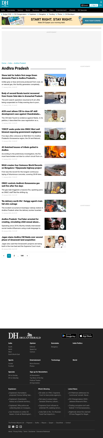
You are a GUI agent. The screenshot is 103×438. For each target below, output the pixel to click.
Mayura (44, 423)
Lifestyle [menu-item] (72, 10)
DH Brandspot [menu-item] (69, 14)
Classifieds (59, 423)
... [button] (18, 256)
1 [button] (8, 256)
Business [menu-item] (36, 10)
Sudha (37, 423)
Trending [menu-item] (52, 14)
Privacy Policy (17, 431)
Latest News (72, 389)
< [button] (3, 256)
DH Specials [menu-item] (82, 10)
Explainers (12, 389)
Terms (25, 431)
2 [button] (14, 256)
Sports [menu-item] (44, 10)
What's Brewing (44, 389)
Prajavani (29, 423)
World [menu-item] (28, 10)
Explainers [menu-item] (33, 14)
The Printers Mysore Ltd (16, 423)
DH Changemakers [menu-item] (20, 14)
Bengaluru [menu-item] (42, 14)
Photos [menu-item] (60, 14)
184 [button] (22, 256)
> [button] (27, 256)
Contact (68, 423)
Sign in (94, 5)
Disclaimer (32, 431)
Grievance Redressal (43, 431)
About (10, 431)
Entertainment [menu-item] (61, 10)
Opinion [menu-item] (20, 10)
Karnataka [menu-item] (11, 10)
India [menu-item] (3, 10)
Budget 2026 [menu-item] (7, 14)
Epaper (51, 423)
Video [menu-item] (51, 10)
